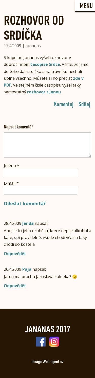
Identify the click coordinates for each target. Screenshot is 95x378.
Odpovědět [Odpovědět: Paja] (15, 285)
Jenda (28, 223)
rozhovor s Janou (44, 92)
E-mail (11, 183)
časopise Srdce (45, 64)
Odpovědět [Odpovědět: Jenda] (15, 253)
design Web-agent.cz (48, 361)
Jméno (11, 165)
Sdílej (84, 103)
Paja (26, 269)
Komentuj (63, 103)
